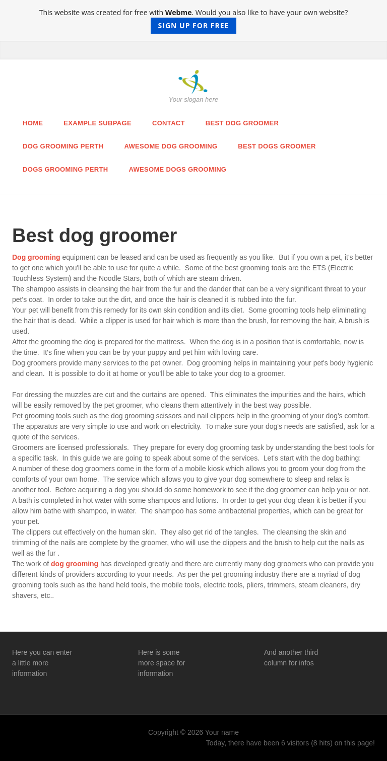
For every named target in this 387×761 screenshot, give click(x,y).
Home (33, 123)
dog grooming (74, 564)
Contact (168, 123)
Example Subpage (97, 123)
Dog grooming (36, 257)
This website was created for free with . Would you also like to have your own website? (193, 21)
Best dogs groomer (276, 146)
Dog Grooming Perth (63, 146)
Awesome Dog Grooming (170, 146)
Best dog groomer (242, 123)
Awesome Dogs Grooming (177, 169)
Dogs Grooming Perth (65, 169)
